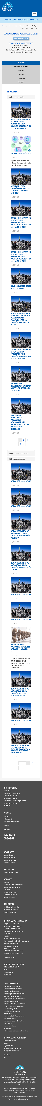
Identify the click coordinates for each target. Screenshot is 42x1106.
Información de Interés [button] (20, 453)
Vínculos (21, 74)
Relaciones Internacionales (12, 929)
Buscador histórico (9, 862)
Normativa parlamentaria (11, 991)
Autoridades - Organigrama (12, 793)
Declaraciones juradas (10, 1009)
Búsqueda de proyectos (11, 872)
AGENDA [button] (6, 826)
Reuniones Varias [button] (18, 459)
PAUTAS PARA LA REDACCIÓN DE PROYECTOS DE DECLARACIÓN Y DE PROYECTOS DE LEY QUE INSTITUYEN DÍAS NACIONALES (20, 422)
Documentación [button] (17, 97)
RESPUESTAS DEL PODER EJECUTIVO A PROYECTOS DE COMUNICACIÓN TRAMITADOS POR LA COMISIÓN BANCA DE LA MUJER (20, 319)
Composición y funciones (11, 924)
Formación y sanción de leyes (12, 926)
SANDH (6, 1043)
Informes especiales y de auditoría (14, 1021)
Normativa (21, 82)
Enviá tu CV (7, 806)
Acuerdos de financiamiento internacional (12, 1012)
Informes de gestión (10, 1018)
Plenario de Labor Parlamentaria (13, 885)
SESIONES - (26, 20)
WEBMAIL (7, 1055)
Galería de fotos (8, 819)
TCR (5, 1057)
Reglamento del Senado (11, 803)
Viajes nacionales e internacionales (14, 999)
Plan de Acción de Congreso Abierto (14, 1016)
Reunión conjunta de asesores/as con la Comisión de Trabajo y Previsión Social (20, 749)
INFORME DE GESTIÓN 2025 (21, 153)
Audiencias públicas (10, 1026)
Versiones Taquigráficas (11, 892)
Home (3, 26)
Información (21, 62)
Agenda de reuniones (10, 912)
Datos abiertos (8, 1023)
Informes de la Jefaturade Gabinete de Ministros (11, 947)
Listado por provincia (10, 860)
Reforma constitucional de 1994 (13, 953)
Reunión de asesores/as (21, 481)
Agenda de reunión (21, 38)
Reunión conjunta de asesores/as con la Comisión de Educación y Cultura (20, 534)
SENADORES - (9, 20)
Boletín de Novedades (10, 895)
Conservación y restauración (12, 1048)
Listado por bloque (9, 858)
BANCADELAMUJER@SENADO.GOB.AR (21, 43)
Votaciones (7, 882)
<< (20, 763)
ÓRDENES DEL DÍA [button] (9, 957)
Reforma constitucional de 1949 (13, 951)
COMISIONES (34, 20)
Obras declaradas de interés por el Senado (15, 941)
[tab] (21, 97)
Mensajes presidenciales (11, 943)
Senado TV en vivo (9, 897)
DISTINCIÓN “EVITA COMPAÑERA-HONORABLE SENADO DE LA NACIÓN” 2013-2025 (20, 189)
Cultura (6, 969)
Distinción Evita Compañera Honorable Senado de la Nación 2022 (20, 648)
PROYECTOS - (17, 20)
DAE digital (7, 890)
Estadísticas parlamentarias (12, 938)
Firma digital (7, 1028)
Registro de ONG (9, 1046)
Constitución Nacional (10, 798)
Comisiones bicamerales (11, 909)
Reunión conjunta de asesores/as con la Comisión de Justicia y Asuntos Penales (20, 692)
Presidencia (7, 791)
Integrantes (21, 78)
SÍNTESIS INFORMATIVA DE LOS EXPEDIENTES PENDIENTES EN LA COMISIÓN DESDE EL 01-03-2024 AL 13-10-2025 (21, 222)
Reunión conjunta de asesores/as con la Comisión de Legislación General (21, 566)
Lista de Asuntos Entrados (12, 887)
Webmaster (21, 1093)
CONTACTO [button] (7, 830)
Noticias (6, 816)
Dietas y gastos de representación (14, 1006)
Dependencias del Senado (11, 796)
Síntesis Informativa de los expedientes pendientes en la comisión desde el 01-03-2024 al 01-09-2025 (21, 354)
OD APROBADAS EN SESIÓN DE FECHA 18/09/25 (21, 287)
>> (27, 444)
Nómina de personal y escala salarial (15, 1004)
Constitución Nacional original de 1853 (15, 801)
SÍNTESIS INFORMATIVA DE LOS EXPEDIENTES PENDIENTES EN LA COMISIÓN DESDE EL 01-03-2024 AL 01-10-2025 (21, 256)
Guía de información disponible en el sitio (15, 1031)
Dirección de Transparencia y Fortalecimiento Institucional (13, 987)
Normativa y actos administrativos (14, 994)
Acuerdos (6, 936)
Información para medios (11, 821)
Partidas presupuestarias (11, 1001)
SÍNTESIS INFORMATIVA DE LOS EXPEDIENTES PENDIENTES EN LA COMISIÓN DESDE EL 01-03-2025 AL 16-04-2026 (21, 124)
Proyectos (21, 70)
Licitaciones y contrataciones (12, 996)
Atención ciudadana (10, 1041)
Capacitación (8, 974)
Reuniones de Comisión (21, 66)
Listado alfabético (9, 855)
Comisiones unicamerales (11, 907)
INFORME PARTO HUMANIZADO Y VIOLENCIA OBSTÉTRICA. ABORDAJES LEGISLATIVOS (21, 387)
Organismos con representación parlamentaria (13, 932)
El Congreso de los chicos (11, 1050)
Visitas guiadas (8, 972)
